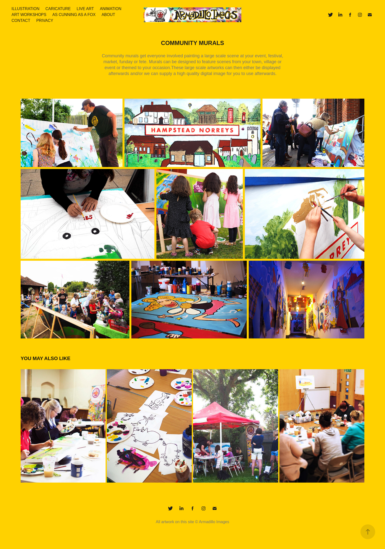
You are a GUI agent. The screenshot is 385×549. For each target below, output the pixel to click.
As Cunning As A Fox (74, 15)
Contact (21, 20)
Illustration (26, 9)
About (108, 15)
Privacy (44, 20)
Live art (85, 9)
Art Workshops (29, 15)
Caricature (58, 9)
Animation (111, 9)
